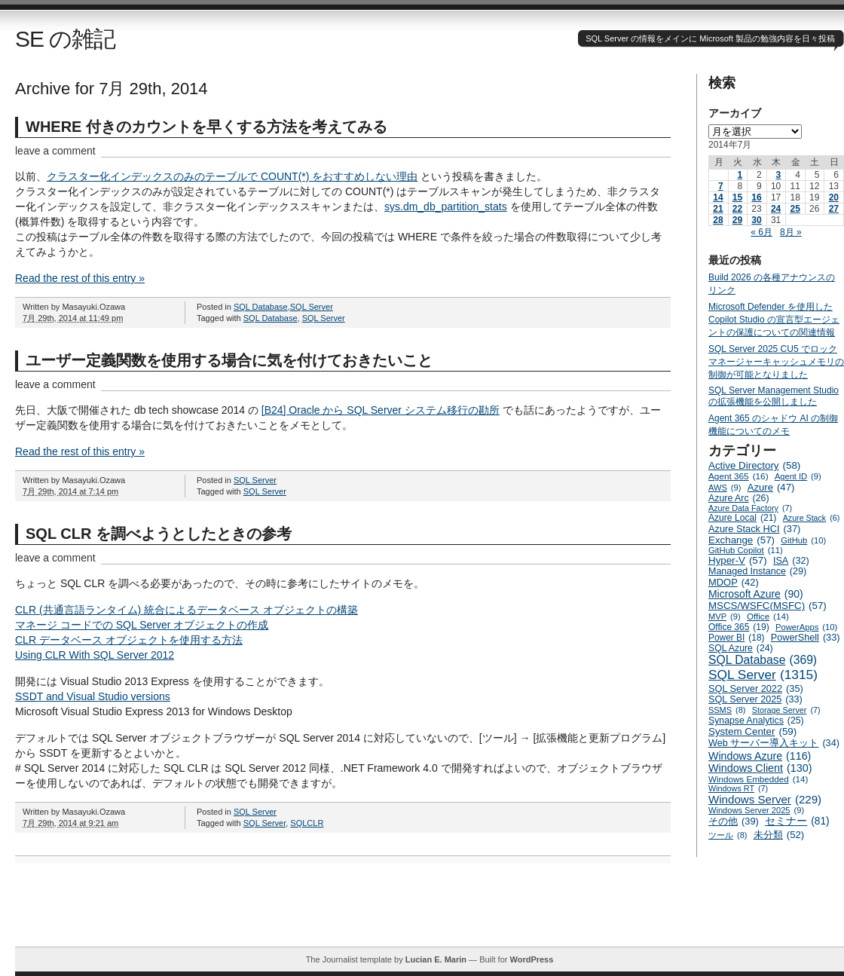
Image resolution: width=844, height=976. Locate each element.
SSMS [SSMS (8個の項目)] (726, 709)
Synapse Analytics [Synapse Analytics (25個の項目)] (756, 720)
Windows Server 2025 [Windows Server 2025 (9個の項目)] (756, 810)
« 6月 (761, 232)
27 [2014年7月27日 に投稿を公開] (834, 208)
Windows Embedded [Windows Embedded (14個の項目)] (758, 779)
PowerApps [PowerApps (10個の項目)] (806, 627)
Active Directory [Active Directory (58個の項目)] (754, 465)
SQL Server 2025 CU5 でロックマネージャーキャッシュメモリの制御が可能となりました (776, 362)
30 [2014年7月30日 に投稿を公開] (756, 220)
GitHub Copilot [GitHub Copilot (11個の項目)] (745, 550)
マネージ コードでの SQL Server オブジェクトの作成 (141, 625)
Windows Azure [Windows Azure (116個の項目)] (759, 756)
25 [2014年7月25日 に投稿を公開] (795, 208)
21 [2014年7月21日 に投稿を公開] (718, 208)
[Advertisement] (429, 913)
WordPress (531, 959)
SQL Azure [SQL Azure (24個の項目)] (740, 648)
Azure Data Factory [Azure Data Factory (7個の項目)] (750, 507)
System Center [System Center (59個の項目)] (752, 731)
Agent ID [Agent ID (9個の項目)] (798, 476)
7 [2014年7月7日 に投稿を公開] (720, 186)
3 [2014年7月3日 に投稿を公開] (778, 175)
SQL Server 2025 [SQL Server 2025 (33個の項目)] (755, 699)
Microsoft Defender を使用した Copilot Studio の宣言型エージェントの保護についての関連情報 (773, 319)
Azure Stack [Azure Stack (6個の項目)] (811, 517)
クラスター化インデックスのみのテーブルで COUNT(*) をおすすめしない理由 (232, 176)
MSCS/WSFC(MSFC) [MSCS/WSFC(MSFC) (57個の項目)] (767, 605)
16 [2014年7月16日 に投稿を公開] (756, 197)
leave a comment (55, 151)
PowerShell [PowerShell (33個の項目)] (805, 637)
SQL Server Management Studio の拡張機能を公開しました (773, 396)
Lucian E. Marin (435, 959)
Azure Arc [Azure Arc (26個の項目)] (738, 498)
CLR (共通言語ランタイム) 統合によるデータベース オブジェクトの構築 (186, 610)
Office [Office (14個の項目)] (768, 616)
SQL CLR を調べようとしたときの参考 (159, 533)
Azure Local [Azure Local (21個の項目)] (742, 517)
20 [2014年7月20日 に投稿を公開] (834, 197)
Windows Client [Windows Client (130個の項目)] (760, 768)
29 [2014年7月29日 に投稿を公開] (737, 220)
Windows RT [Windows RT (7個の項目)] (738, 788)
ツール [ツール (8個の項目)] (727, 835)
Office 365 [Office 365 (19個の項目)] (738, 627)
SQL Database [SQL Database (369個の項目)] (762, 660)
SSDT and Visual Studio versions (92, 696)
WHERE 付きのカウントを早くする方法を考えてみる (206, 126)
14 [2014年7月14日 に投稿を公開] (718, 197)
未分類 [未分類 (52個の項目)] (779, 834)
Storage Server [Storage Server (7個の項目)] (786, 709)
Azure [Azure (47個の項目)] (771, 487)
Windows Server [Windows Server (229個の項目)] (764, 799)
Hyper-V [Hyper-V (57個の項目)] (737, 560)
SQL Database (261, 306)
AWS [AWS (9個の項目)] (724, 487)
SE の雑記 (65, 38)
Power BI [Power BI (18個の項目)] (736, 637)
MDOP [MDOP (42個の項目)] (733, 582)
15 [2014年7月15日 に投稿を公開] (737, 197)
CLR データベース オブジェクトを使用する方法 (129, 640)
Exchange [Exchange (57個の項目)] (741, 540)
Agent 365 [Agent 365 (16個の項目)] (738, 476)
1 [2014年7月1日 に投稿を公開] (739, 175)
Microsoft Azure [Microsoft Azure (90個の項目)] (755, 594)
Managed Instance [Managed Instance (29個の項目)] (757, 571)
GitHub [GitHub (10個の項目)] (803, 540)
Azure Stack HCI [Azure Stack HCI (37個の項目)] (754, 528)
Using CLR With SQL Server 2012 (94, 655)
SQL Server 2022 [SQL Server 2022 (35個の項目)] (755, 688)
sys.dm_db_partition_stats (445, 206)
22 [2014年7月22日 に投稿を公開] (737, 208)
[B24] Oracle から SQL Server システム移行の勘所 (380, 410)
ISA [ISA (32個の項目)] (791, 560)
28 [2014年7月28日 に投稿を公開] (718, 220)
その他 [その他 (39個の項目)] (733, 821)
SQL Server (311, 306)
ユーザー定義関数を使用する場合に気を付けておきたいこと (229, 360)
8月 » (791, 232)
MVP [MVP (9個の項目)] (724, 616)
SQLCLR (306, 823)
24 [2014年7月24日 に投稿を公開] (776, 208)
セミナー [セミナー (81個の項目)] (797, 821)
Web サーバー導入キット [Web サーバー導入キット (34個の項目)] (773, 743)
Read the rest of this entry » (80, 278)
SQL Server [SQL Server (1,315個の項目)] (763, 675)
